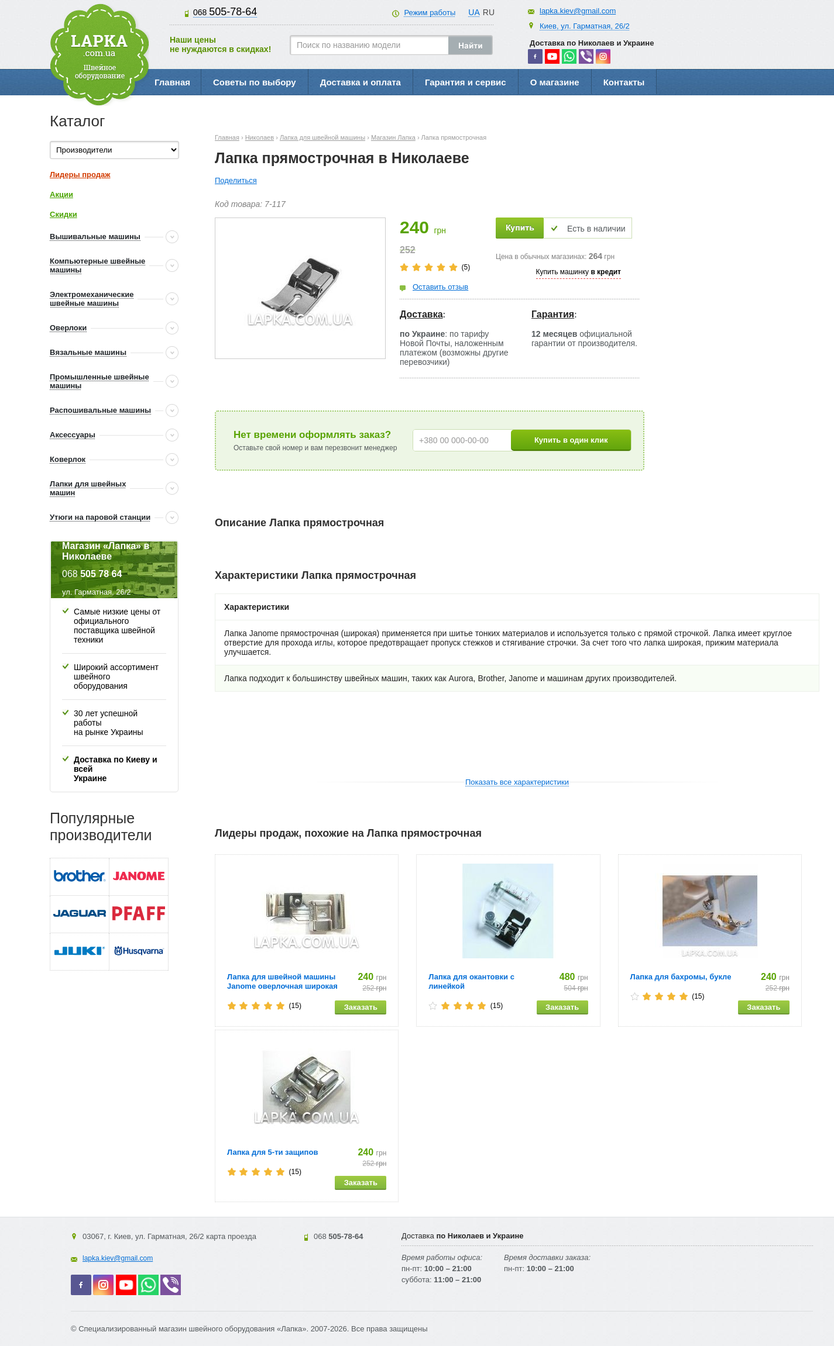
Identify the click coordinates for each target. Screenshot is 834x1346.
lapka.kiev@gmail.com (578, 10)
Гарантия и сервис (465, 82)
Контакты (624, 82)
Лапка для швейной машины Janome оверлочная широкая (282, 981)
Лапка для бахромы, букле (681, 976)
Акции (61, 194)
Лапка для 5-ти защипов (272, 1152)
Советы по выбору (254, 82)
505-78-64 (225, 12)
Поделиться (236, 180)
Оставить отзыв (440, 286)
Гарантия (552, 314)
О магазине (554, 82)
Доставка (421, 314)
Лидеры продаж (80, 174)
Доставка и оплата (360, 82)
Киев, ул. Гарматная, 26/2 (585, 26)
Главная (172, 82)
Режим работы (429, 12)
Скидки (63, 214)
